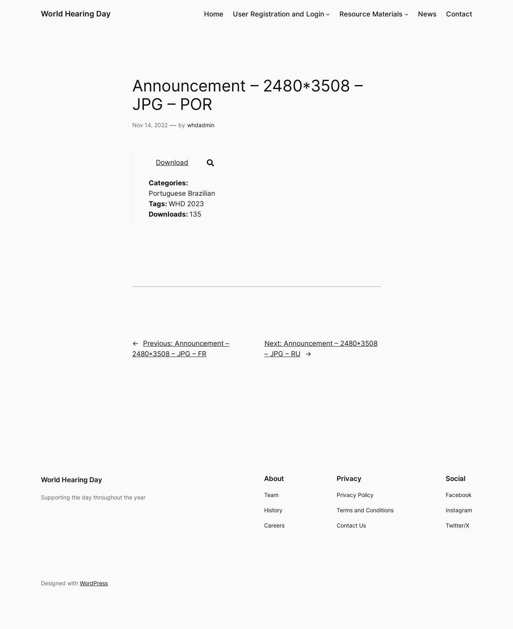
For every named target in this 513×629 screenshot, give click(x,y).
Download (172, 162)
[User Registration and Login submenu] (328, 14)
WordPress (94, 583)
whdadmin (200, 125)
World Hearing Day (76, 13)
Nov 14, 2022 (150, 125)
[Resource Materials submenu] (406, 14)
